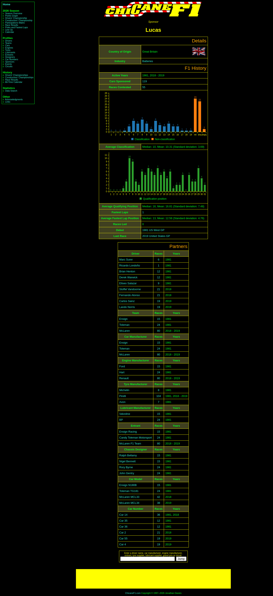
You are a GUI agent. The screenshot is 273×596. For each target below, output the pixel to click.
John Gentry (126, 473)
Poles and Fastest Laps (16, 27)
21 (158, 289)
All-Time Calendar (13, 82)
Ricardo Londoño (129, 265)
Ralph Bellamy (128, 455)
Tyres (7, 50)
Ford (122, 366)
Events (8, 64)
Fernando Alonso (129, 295)
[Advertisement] (153, 578)
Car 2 (122, 532)
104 (158, 396)
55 (143, 87)
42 (158, 497)
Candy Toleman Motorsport (135, 437)
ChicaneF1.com (133, 593)
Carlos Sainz (127, 301)
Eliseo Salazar (128, 283)
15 (158, 318)
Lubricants (10, 52)
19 (158, 301)
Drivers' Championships (16, 75)
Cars (7, 45)
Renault (124, 378)
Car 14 (123, 514)
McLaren (124, 330)
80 (158, 330)
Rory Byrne (126, 467)
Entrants (9, 55)
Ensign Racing (128, 431)
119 (144, 81)
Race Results (11, 25)
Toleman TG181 (129, 491)
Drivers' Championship (16, 18)
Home (6, 4)
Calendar (9, 32)
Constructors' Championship (18, 20)
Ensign (123, 318)
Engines (9, 48)
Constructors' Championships (19, 77)
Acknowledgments (14, 99)
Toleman (124, 324)
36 (158, 514)
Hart (121, 372)
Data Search (11, 91)
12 (158, 271)
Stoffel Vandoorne (130, 289)
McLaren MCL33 (129, 497)
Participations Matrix (15, 23)
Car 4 (122, 544)
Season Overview (13, 13)
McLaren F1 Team (130, 443)
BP (121, 419)
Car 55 (123, 538)
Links (7, 102)
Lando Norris (127, 307)
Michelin (124, 390)
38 (158, 502)
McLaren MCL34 (129, 502)
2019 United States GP (156, 236)
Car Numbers (11, 59)
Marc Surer (126, 259)
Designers (10, 57)
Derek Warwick (128, 277)
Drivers (8, 41)
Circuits (8, 66)
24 (158, 324)
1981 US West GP (153, 230)
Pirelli (122, 396)
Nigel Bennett (127, 461)
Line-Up (9, 30)
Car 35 (123, 520)
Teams (8, 43)
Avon (122, 402)
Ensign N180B (128, 485)
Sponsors (9, 62)
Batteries (147, 61)
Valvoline (124, 413)
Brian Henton (127, 271)
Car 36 (123, 526)
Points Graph (11, 16)
